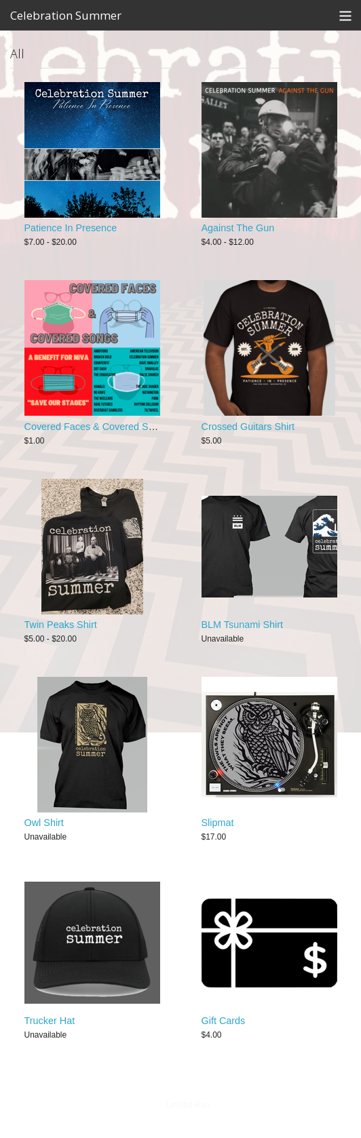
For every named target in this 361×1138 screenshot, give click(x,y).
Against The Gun (238, 227)
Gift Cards (224, 1020)
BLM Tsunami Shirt (243, 624)
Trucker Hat (49, 1020)
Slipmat (218, 822)
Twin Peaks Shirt (60, 624)
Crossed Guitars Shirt (248, 426)
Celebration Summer (65, 15)
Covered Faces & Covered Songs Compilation (124, 426)
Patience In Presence (70, 227)
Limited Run (188, 1105)
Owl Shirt (44, 822)
